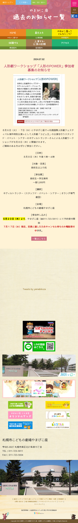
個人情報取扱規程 (31, 501)
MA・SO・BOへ (39, 2)
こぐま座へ (23, 2)
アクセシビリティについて (47, 501)
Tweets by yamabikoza (34, 289)
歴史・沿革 (52, 499)
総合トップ (17, 499)
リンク (60, 501)
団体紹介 (61, 499)
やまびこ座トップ (29, 499)
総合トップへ (8, 2)
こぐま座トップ (42, 499)
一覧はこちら (39, 238)
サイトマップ (38, 504)
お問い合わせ (19, 501)
